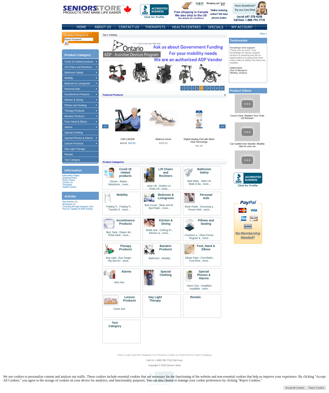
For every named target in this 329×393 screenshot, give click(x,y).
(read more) (236, 68)
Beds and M (166, 205)
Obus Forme (206, 235)
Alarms (80, 127)
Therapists (156, 27)
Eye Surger (125, 257)
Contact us (173, 355)
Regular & (195, 238)
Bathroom (154, 258)
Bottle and (151, 230)
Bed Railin (154, 208)
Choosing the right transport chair (77, 206)
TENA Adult (114, 235)
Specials (216, 27)
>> (222, 126)
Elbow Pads (191, 257)
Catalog (113, 35)
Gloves (114, 181)
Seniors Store (97, 10)
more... (126, 184)
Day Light (111, 257)
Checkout (161, 355)
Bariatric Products (80, 116)
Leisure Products (80, 143)
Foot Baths (207, 257)
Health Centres (69, 187)
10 (217, 88)
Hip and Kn (114, 260)
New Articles (68, 202)
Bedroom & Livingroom (80, 83)
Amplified (206, 285)
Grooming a (206, 206)
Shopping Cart (217, 4)
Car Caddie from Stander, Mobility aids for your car (247, 145)
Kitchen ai (154, 233)
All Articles (67, 204)
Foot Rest (194, 260)
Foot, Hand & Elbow (80, 122)
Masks (123, 181)
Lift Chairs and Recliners (80, 67)
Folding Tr (111, 206)
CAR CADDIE (128, 139)
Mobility (80, 78)
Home (81, 27)
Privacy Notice (194, 355)
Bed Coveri (151, 205)
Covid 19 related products (81, 62)
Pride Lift (154, 188)
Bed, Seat (112, 232)
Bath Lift (206, 181)
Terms (182, 355)
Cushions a (191, 235)
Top (104, 35)
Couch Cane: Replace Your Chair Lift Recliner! (247, 116)
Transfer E (114, 209)
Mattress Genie (163, 139)
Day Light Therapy (76, 149)
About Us (103, 27)
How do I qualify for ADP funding (77, 209)
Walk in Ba (195, 184)
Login (200, 4)
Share (262, 34)
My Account (241, 27)
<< (105, 126)
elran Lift (152, 185)
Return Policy (68, 180)
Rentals (70, 154)
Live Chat (248, 10)
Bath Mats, (193, 181)
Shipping (207, 355)
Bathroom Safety (80, 72)
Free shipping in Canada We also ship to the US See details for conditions (183, 10)
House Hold (194, 209)
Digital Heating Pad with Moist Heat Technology (199, 140)
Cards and (119, 308)
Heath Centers (187, 27)
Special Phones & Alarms (81, 138)
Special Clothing (75, 132)
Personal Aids (80, 89)
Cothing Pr (165, 230)
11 (222, 88)
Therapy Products (80, 111)
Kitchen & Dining (80, 100)
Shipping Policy (69, 178)
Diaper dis (125, 232)
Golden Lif (164, 185)
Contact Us (129, 27)
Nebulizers (114, 184)
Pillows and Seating (80, 105)
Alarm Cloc (193, 285)
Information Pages (70, 175)
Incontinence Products (80, 94)
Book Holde (191, 206)
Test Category (74, 160)
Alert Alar (119, 282)
